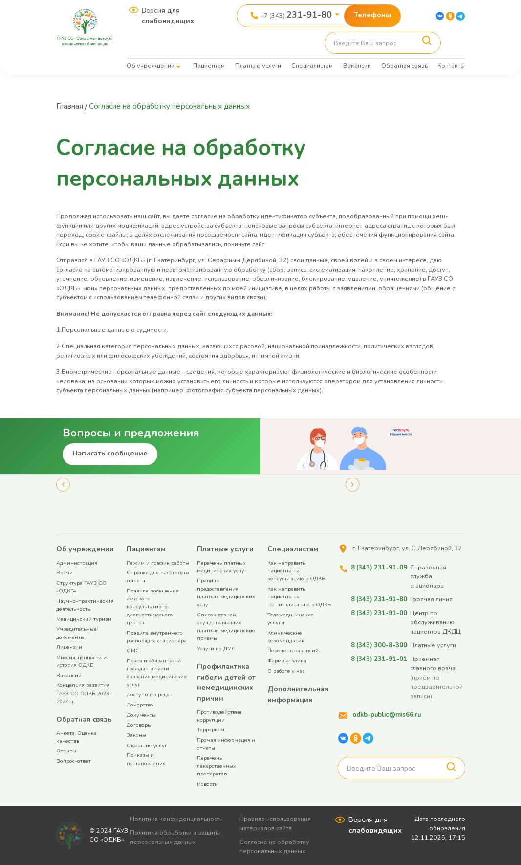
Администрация (76, 563)
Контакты (451, 65)
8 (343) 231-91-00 (378, 613)
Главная (71, 106)
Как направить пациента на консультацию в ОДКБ (296, 570)
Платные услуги (258, 65)
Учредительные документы (76, 632)
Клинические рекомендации (286, 636)
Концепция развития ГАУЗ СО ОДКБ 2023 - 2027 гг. (84, 693)
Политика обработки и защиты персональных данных (176, 837)
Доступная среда (148, 694)
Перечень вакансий (293, 650)
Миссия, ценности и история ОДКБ (81, 661)
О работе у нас (286, 671)
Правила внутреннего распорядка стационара (157, 636)
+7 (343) (296, 15)
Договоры (139, 724)
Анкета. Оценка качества (76, 737)
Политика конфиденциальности (177, 819)
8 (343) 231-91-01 (378, 659)
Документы (141, 715)
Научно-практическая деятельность (85, 605)
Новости (207, 784)
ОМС (133, 650)
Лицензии (69, 647)
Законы (136, 735)
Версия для (168, 15)
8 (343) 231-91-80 (378, 599)
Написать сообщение (110, 453)
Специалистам (312, 65)
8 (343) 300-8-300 (378, 645)
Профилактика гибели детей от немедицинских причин (226, 682)
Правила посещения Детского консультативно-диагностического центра (153, 606)
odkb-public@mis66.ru (385, 714)
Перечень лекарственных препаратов (216, 765)
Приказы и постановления (146, 759)
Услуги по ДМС (216, 648)
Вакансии (357, 65)
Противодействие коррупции (219, 716)
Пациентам (209, 65)
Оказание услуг (147, 745)
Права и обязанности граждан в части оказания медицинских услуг (157, 672)
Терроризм (210, 729)
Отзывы (66, 750)
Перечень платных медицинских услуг (222, 566)
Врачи (64, 572)
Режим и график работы (158, 563)
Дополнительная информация (297, 694)
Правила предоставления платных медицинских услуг (226, 592)
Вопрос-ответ (73, 761)
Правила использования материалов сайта (276, 823)
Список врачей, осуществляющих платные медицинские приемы (226, 626)
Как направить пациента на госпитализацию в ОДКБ (299, 596)
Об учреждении (150, 65)
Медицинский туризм (83, 619)
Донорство (140, 704)
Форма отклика (286, 660)
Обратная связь (404, 65)
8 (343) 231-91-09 (378, 567)
